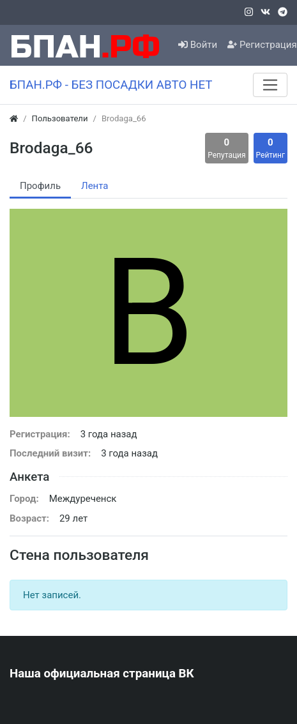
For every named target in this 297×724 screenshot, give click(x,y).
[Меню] (270, 85)
